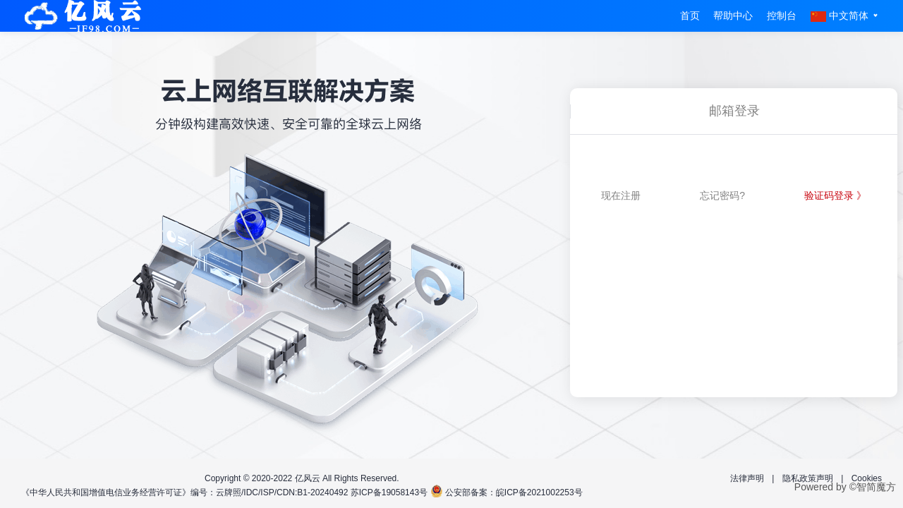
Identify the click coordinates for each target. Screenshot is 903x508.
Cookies (867, 478)
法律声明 (747, 478)
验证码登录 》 (835, 195)
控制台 (781, 15)
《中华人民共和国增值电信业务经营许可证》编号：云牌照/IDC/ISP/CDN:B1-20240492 (184, 492)
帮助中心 (733, 15)
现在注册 (621, 195)
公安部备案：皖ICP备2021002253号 (514, 492)
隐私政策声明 (807, 478)
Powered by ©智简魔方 (845, 486)
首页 (690, 15)
